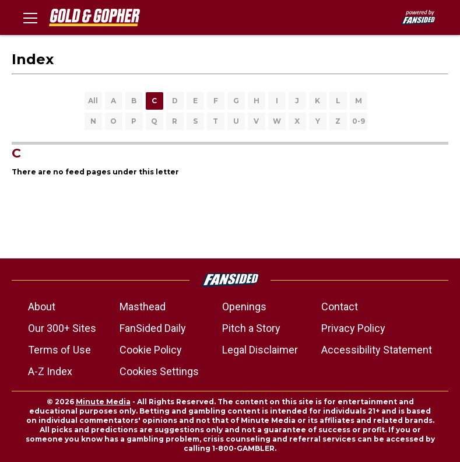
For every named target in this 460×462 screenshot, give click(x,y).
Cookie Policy (151, 350)
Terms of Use (59, 350)
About (41, 306)
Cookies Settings (159, 371)
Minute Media (103, 401)
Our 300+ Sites (62, 328)
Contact (339, 306)
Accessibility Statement (376, 350)
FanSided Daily (153, 328)
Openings (244, 306)
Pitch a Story (251, 328)
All (93, 100)
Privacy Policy (353, 328)
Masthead (143, 306)
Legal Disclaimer (260, 350)
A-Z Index (50, 371)
